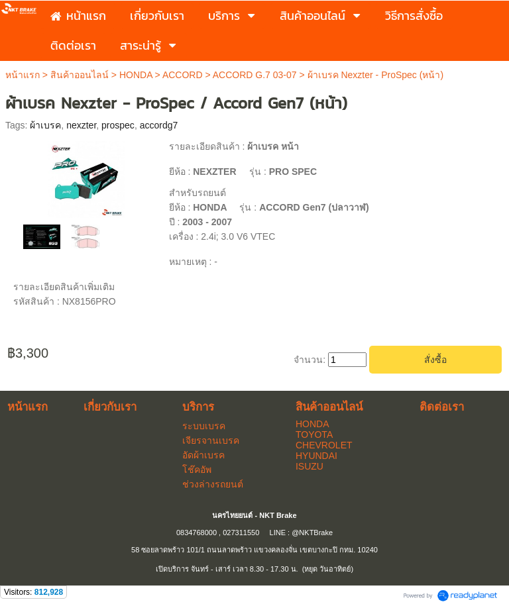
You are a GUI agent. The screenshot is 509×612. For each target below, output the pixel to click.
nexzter (81, 125)
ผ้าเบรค (45, 125)
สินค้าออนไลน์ (79, 75)
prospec (118, 125)
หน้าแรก (22, 75)
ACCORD (182, 75)
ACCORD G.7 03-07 (255, 75)
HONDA (135, 75)
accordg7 (159, 125)
